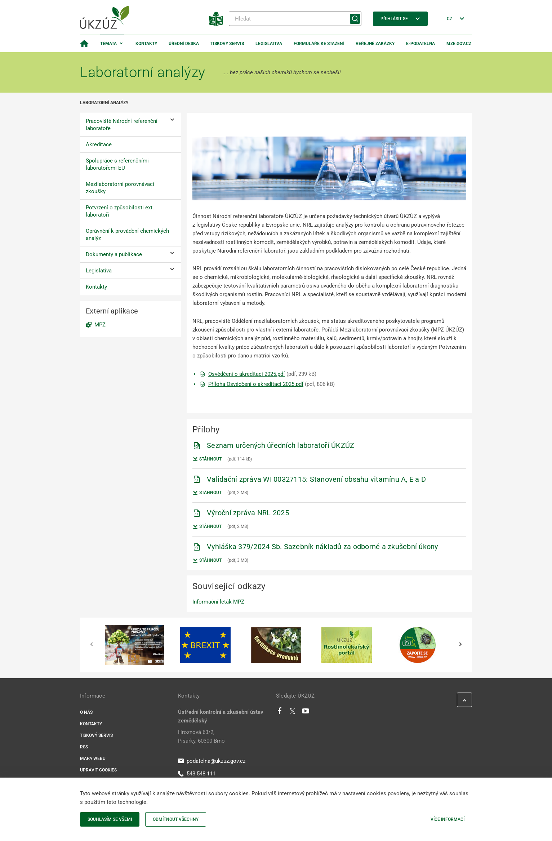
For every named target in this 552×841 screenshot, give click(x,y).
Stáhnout (207, 459)
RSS (84, 746)
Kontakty (146, 43)
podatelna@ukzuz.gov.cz (211, 761)
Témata (108, 43)
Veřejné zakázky (375, 43)
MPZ (100, 324)
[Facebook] (279, 712)
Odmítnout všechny (176, 819)
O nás (86, 712)
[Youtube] (306, 712)
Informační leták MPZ (218, 602)
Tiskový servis (227, 43)
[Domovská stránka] (84, 43)
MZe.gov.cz (458, 43)
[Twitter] (292, 712)
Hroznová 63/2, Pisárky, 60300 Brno (201, 736)
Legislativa (268, 43)
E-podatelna (420, 43)
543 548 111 (196, 773)
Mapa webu (93, 758)
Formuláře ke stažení (319, 43)
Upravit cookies (98, 770)
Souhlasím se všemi (110, 819)
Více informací (447, 819)
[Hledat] (295, 19)
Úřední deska (184, 43)
